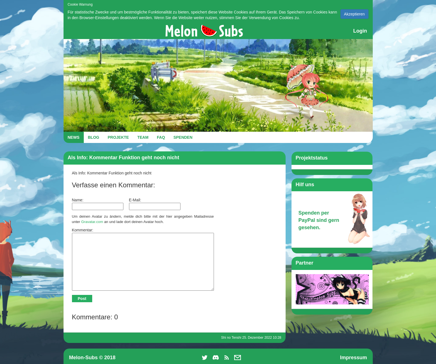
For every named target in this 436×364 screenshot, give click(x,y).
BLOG (93, 137)
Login (360, 31)
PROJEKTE (118, 137)
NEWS (74, 137)
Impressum (353, 357)
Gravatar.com (92, 222)
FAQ (161, 137)
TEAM (142, 137)
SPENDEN (183, 137)
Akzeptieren (354, 14)
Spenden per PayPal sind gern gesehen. (319, 220)
